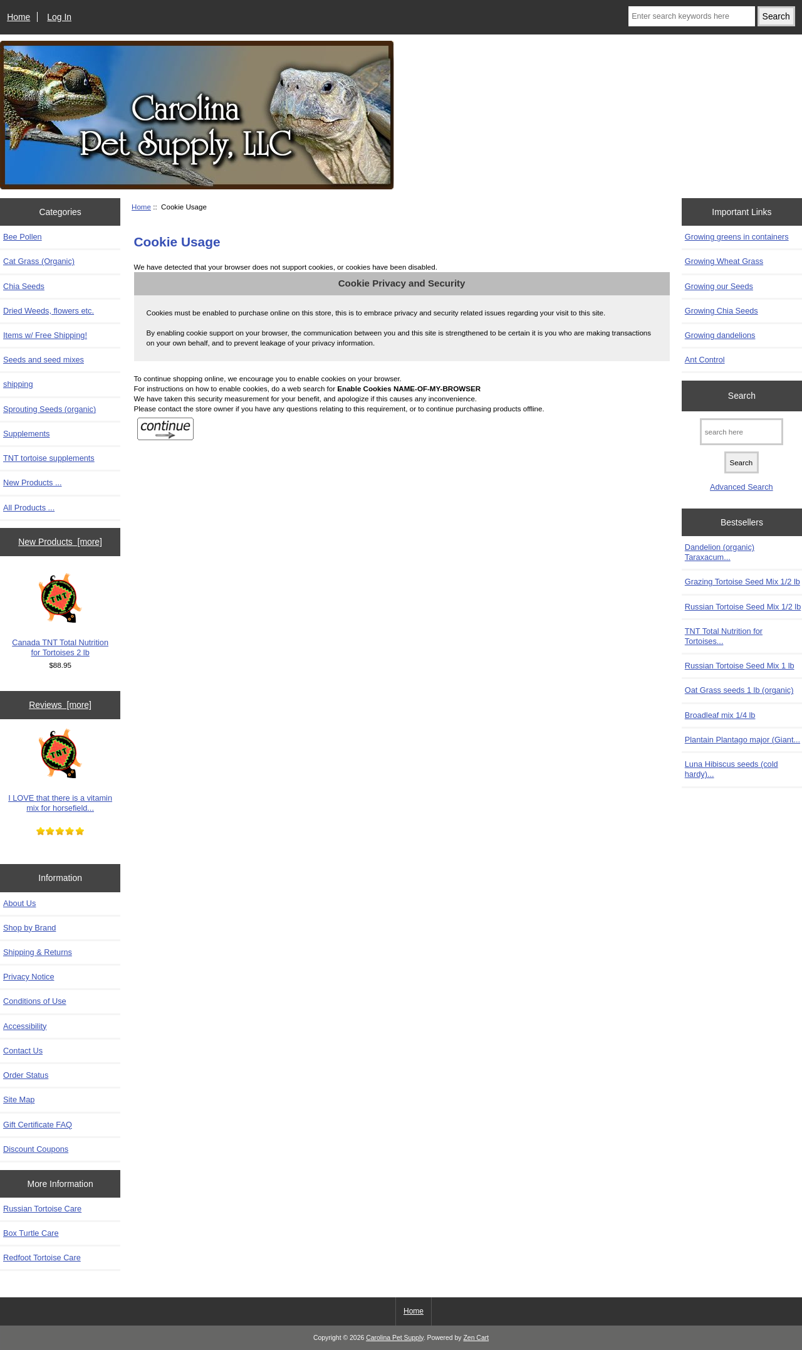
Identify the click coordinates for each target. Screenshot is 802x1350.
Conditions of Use (34, 1001)
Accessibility (24, 1026)
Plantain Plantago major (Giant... (742, 739)
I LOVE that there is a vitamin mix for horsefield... (60, 771)
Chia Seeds (23, 286)
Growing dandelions (720, 335)
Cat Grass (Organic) (39, 261)
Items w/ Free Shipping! (45, 335)
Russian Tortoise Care (42, 1208)
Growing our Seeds (719, 286)
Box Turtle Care (31, 1233)
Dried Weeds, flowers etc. (48, 310)
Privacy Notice (28, 976)
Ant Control (705, 359)
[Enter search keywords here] (691, 16)
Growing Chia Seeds (721, 310)
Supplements (26, 433)
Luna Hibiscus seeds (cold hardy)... (731, 769)
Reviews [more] (60, 705)
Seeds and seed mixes (43, 359)
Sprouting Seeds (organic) (49, 409)
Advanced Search (741, 487)
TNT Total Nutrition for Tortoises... (724, 636)
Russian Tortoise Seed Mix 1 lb (739, 665)
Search (742, 396)
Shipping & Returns (37, 952)
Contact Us (23, 1050)
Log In (59, 17)
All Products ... (29, 507)
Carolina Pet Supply (394, 1337)
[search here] (741, 431)
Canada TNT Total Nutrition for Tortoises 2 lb (60, 615)
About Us (19, 903)
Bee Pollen (22, 236)
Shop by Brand (29, 927)
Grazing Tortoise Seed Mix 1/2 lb (742, 581)
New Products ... (32, 482)
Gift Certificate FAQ (37, 1124)
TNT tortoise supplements (49, 458)
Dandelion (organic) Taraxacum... (719, 552)
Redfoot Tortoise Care (42, 1257)
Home (18, 17)
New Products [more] (60, 542)
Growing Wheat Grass (724, 261)
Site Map (18, 1099)
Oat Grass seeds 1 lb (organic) (739, 690)
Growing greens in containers (737, 236)
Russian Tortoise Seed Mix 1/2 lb (743, 606)
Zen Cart (476, 1337)
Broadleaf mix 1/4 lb (720, 715)
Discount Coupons (35, 1149)
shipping (18, 384)
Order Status (25, 1075)
